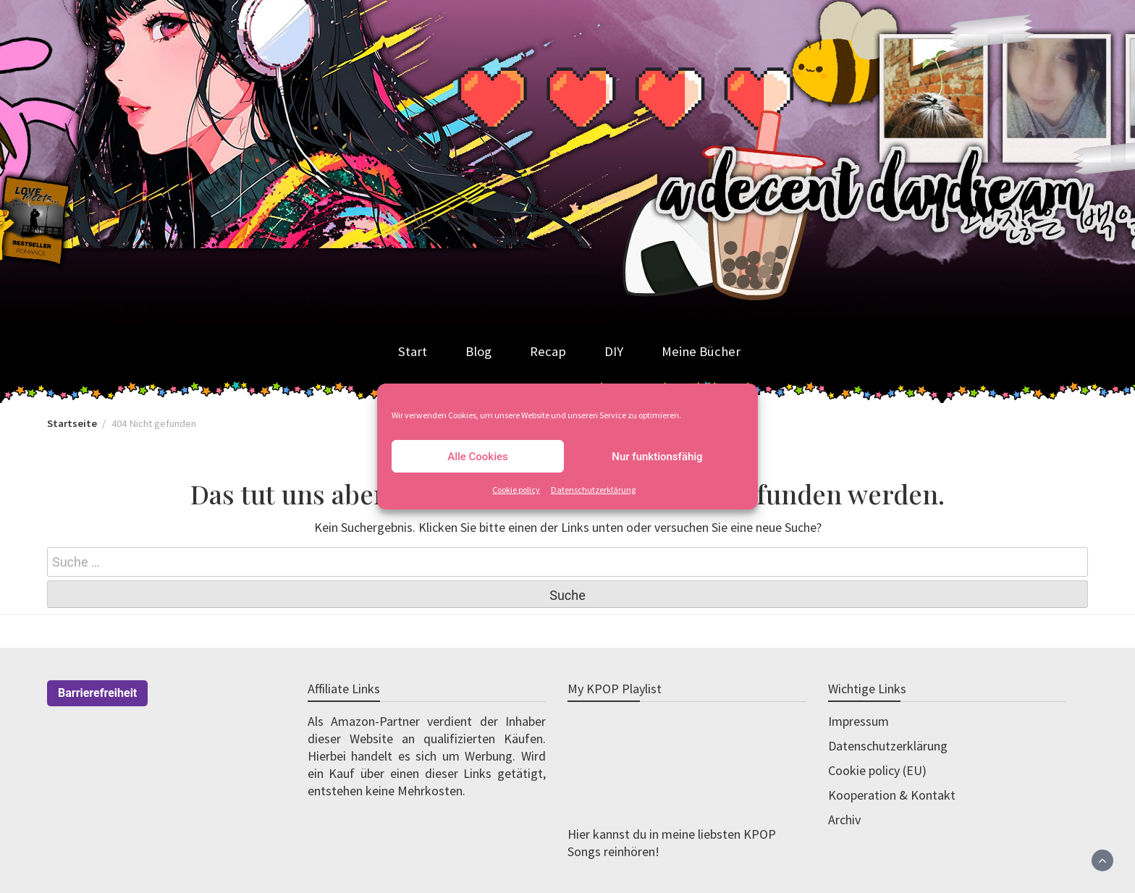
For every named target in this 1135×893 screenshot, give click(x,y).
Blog (478, 351)
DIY (613, 351)
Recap (548, 351)
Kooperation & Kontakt (891, 795)
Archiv (844, 819)
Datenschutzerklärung (593, 489)
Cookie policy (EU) (877, 770)
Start (412, 351)
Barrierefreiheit (97, 693)
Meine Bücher (701, 351)
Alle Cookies (477, 456)
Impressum (858, 721)
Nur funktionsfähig (657, 456)
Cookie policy (516, 489)
